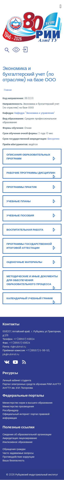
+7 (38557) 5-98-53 (37, 350)
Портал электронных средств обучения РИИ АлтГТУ (32, 384)
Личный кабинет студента (17, 380)
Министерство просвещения (18, 406)
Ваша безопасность (13, 460)
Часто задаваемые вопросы (18, 453)
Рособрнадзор (10, 410)
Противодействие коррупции (18, 456)
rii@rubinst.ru (18, 346)
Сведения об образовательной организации (27, 434)
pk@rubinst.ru (11, 354)
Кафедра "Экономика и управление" (35, 113)
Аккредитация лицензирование (20, 438)
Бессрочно (53, 138)
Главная (8, 90)
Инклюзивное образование (17, 442)
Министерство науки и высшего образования (27, 402)
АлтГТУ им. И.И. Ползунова (18, 388)
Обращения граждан (14, 449)
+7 (24, 339)
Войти (25, 50)
